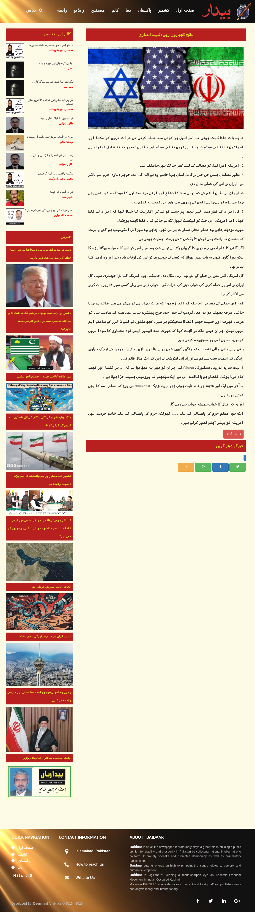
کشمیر (163, 10)
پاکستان (144, 10)
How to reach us (90, 864)
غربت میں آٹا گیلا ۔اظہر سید (57, 118)
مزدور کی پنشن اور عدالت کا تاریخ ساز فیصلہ (51, 102)
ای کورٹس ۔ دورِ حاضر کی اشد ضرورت (50, 45)
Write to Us (85, 878)
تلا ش (34, 10)
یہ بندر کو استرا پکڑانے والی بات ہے (50, 157)
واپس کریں (233, 433)
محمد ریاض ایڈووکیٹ (61, 50)
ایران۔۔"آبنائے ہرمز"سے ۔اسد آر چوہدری (49, 136)
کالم (115, 10)
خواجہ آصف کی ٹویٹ (61, 192)
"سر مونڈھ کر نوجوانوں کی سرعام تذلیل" (49, 210)
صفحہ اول (185, 10)
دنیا (128, 10)
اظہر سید (67, 197)
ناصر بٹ (68, 68)
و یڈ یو (79, 10)
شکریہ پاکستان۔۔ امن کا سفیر (55, 173)
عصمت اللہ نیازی (63, 215)
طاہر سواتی (66, 123)
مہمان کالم (66, 142)
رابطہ (62, 10)
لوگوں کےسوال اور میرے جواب (56, 63)
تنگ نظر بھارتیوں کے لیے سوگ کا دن (52, 81)
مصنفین (98, 10)
